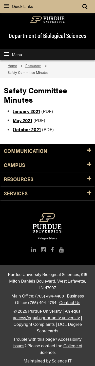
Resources (33, 65)
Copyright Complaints (34, 324)
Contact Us (69, 302)
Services (47, 193)
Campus (47, 165)
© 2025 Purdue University (37, 311)
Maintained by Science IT (47, 360)
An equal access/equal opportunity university (47, 314)
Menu (13, 54)
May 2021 (22, 120)
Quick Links (18, 6)
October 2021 (27, 129)
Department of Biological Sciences (47, 35)
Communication (47, 151)
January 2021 (26, 111)
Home (12, 65)
